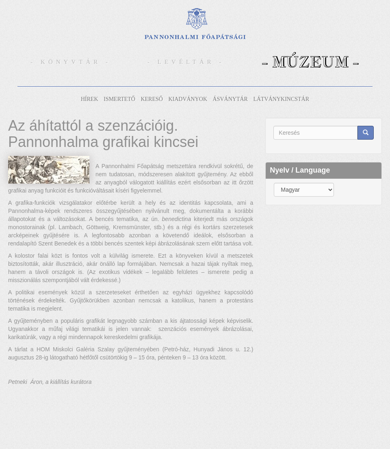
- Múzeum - (310, 61)
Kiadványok (187, 99)
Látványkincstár (281, 99)
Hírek (89, 99)
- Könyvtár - (70, 62)
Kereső (151, 99)
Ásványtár (230, 99)
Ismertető (119, 99)
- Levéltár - (186, 62)
